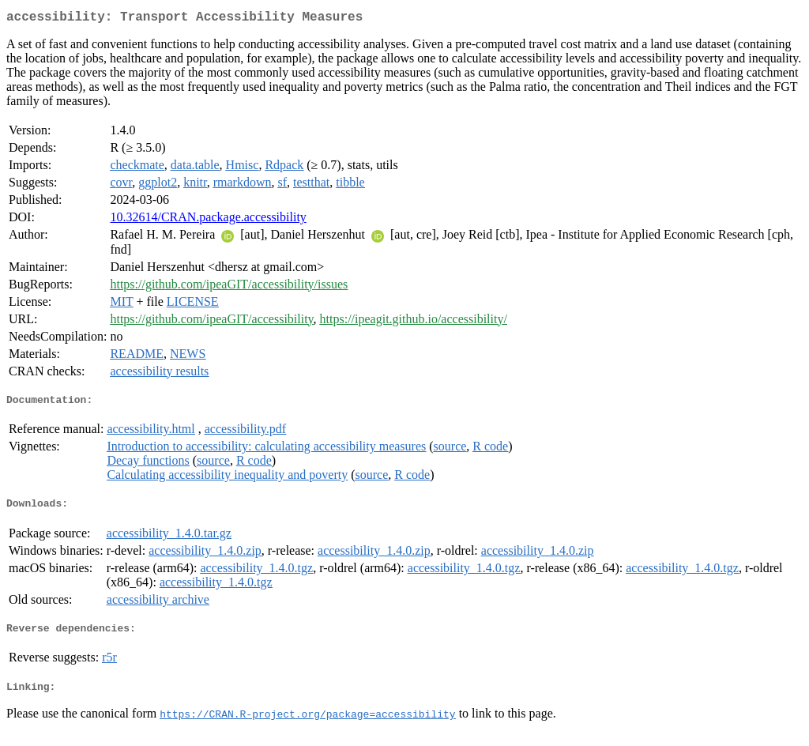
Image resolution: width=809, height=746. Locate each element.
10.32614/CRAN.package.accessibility (208, 220)
